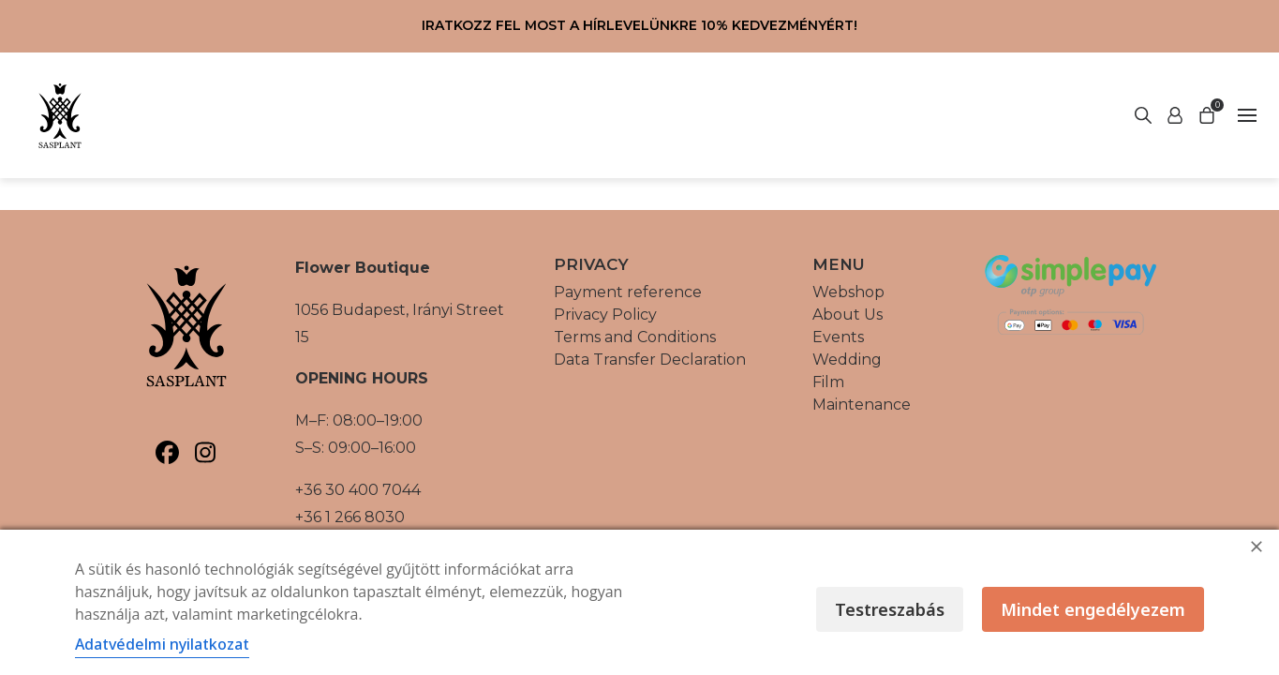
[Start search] (1175, 115)
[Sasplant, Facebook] (167, 452)
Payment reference (628, 292)
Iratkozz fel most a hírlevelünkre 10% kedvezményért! (639, 25)
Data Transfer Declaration (650, 359)
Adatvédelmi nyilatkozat (162, 644)
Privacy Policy (605, 314)
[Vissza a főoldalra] (59, 115)
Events (838, 337)
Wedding (847, 359)
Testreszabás (889, 609)
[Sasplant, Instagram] (205, 452)
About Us (847, 314)
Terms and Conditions (635, 337)
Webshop (848, 292)
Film (828, 382)
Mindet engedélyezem (1093, 609)
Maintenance (861, 404)
